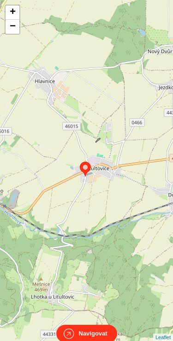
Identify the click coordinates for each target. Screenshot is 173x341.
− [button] (13, 27)
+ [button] (13, 12)
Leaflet (163, 329)
